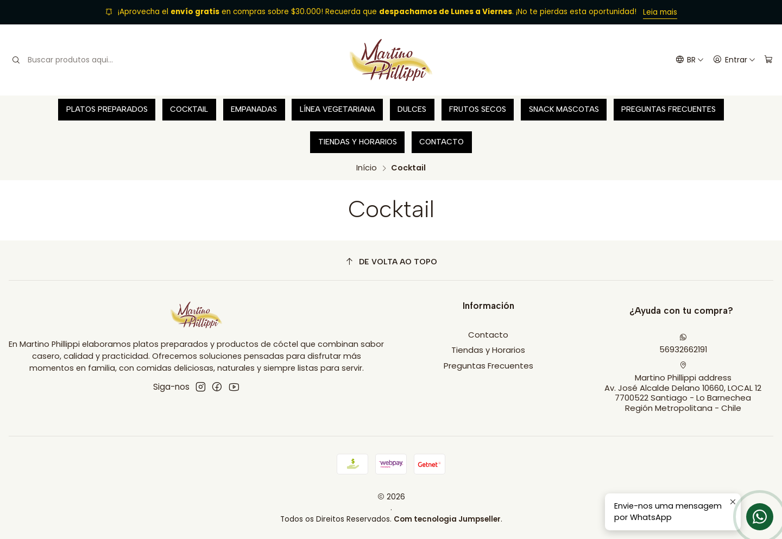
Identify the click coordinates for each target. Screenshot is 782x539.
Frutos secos (477, 109)
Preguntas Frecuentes (668, 109)
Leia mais (660, 12)
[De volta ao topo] (391, 262)
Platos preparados (107, 109)
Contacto (441, 142)
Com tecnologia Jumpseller (447, 519)
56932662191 (683, 344)
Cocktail (189, 109)
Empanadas (254, 109)
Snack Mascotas (564, 109)
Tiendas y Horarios (357, 142)
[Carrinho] (768, 60)
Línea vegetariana (337, 109)
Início (366, 168)
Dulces (412, 109)
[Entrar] (734, 60)
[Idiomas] (689, 60)
